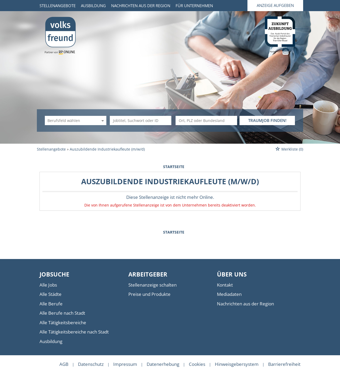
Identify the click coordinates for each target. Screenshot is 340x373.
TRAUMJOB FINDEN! (267, 120)
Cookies (197, 364)
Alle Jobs (48, 285)
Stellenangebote (58, 5)
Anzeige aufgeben (275, 5)
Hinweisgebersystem (237, 364)
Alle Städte (51, 294)
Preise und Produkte (149, 294)
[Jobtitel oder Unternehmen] (140, 120)
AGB (63, 364)
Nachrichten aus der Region (140, 5)
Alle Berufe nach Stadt (62, 313)
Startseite (173, 166)
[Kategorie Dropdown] (101, 120)
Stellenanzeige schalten (152, 285)
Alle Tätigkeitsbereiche (63, 322)
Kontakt (225, 285)
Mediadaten (229, 294)
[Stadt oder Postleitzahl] (206, 120)
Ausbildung (93, 5)
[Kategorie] (70, 120)
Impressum (125, 364)
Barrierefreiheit (284, 364)
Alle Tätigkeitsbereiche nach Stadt (74, 332)
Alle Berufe (51, 304)
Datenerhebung (163, 364)
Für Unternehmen (194, 5)
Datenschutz (91, 364)
